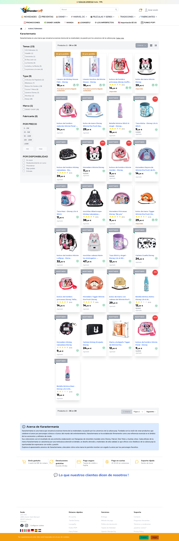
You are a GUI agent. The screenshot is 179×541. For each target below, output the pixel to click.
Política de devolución (109, 524)
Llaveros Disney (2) (32, 92)
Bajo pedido (30, 168)
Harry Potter (73, 531)
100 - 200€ (28, 140)
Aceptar (144, 537)
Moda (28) (28, 99)
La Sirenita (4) (30, 63)
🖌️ (148, 16)
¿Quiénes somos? (140, 528)
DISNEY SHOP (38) (32, 109)
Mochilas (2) (29, 96)
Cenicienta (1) (30, 56)
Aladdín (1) (29, 53)
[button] (128, 22)
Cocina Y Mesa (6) (31, 89)
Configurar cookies (37, 525)
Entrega (104, 517)
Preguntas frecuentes (142, 520)
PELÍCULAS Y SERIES (102, 16)
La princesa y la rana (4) (34, 69)
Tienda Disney (74, 520)
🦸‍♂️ (79, 16)
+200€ (26, 144)
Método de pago (107, 520)
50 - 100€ (27, 136)
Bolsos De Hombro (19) (33, 86)
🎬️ (102, 16)
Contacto (137, 517)
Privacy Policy (139, 531)
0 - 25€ (26, 128)
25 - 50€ (27, 132)
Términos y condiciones (142, 524)
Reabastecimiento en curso (36, 163)
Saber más (120, 38)
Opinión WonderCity (108, 531)
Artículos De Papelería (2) (34, 80)
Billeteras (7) (29, 83)
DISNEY (62, 16)
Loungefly (72, 524)
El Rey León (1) (30, 60)
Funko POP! (73, 528)
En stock (29, 160)
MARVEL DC (79, 16)
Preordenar (30, 166)
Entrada (29, 171)
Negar (155, 537)
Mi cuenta (72, 517)
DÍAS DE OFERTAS (86, 2)
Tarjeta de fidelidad (108, 528)
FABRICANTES (148, 16)
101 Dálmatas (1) (31, 50)
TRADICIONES (126, 16)
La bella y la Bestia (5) (33, 66)
